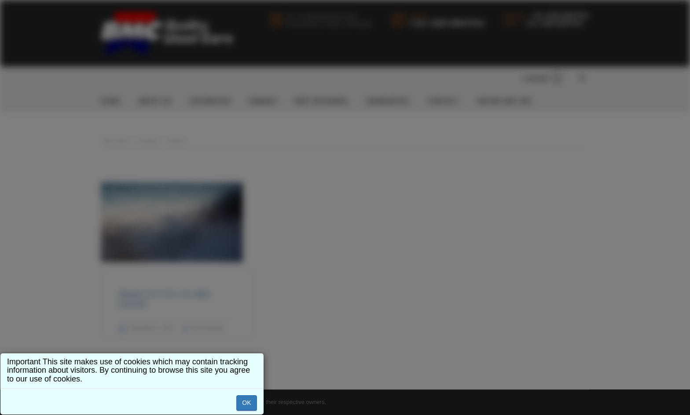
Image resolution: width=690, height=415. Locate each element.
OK (246, 402)
